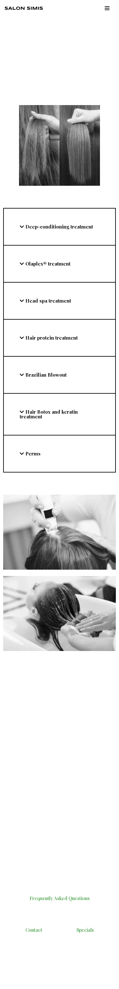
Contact (33, 930)
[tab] (59, 227)
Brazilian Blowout (46, 375)
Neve (10, 976)
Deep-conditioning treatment (59, 226)
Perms (33, 453)
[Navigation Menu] (107, 8)
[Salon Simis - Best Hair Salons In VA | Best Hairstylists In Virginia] (25, 8)
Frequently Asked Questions (60, 898)
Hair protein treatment (51, 338)
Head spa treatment (48, 300)
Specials (85, 930)
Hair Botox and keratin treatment (49, 414)
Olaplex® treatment (47, 263)
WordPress (59, 976)
